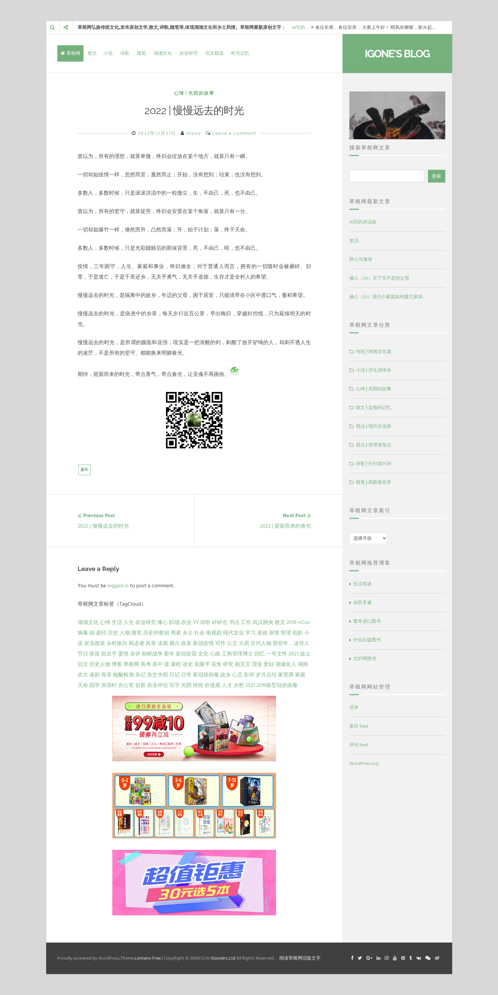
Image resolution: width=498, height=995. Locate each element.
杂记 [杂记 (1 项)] (140, 675)
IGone (193, 133)
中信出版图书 (367, 640)
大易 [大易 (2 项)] (244, 643)
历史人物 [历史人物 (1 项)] (99, 664)
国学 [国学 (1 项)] (94, 685)
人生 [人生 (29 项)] (128, 622)
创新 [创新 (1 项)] (140, 685)
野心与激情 (360, 259)
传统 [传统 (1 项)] (198, 685)
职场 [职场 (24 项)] (174, 622)
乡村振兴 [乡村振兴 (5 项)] (116, 643)
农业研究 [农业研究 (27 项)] (145, 622)
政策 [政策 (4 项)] (186, 643)
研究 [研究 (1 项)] (228, 664)
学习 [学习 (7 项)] (250, 633)
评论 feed (358, 745)
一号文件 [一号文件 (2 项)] (276, 654)
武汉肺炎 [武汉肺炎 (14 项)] (262, 622)
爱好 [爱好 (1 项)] (269, 664)
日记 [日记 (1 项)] (174, 675)
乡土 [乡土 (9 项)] (187, 633)
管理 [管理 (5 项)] (286, 633)
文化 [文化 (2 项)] (203, 654)
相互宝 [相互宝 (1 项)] (242, 664)
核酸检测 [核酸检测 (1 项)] (123, 675)
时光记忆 (240, 53)
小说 (108, 53)
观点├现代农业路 (373, 426)
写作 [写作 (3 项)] (220, 643)
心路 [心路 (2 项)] (215, 654)
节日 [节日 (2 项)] (83, 654)
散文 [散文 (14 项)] (280, 622)
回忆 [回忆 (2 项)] (259, 654)
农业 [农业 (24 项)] (186, 622)
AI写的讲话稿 (362, 222)
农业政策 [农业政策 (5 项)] (94, 643)
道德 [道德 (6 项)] (262, 633)
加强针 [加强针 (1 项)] (109, 685)
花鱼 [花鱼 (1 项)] (216, 664)
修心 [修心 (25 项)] (162, 622)
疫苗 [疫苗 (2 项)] (94, 654)
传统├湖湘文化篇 (373, 351)
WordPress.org (363, 763)
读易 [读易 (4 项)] (162, 643)
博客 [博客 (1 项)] (117, 664)
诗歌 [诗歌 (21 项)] (205, 622)
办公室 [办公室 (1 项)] (126, 685)
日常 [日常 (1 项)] (186, 675)
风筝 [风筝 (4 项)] (151, 643)
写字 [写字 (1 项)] (174, 685)
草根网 (70, 53)
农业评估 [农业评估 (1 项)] (157, 685)
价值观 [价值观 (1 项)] (212, 685)
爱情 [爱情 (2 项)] (123, 654)
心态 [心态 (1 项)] (237, 675)
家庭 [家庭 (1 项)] (300, 675)
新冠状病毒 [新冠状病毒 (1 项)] (206, 675)
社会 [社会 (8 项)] (199, 633)
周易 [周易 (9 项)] (176, 633)
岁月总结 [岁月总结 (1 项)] (266, 675)
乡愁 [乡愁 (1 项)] (238, 685)
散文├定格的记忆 (373, 407)
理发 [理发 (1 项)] (257, 664)
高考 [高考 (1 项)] (145, 664)
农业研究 (188, 53)
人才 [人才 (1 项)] (227, 685)
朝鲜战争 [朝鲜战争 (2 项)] (152, 654)
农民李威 (362, 602)
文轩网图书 (364, 658)
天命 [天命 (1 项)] (83, 685)
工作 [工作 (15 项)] (246, 622)
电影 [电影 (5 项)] (297, 633)
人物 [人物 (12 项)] (125, 633)
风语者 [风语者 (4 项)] (136, 643)
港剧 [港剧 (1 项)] (94, 675)
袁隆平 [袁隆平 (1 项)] (202, 664)
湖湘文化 (163, 53)
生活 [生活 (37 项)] (117, 622)
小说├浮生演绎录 (373, 370)
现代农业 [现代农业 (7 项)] (233, 633)
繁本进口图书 (367, 621)
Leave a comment (234, 133)
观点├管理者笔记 (373, 445)
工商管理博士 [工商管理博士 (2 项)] (237, 654)
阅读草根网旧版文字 (300, 958)
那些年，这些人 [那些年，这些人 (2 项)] (291, 643)
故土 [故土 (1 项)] (305, 654)
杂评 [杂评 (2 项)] (135, 654)
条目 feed (358, 726)
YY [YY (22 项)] (196, 622)
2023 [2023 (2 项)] (293, 654)
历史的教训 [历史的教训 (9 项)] (156, 633)
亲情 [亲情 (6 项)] (274, 633)
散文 (92, 53)
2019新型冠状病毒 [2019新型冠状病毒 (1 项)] (277, 685)
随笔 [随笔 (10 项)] (136, 633)
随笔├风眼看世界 (373, 482)
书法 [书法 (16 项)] (234, 622)
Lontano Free (148, 958)
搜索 (436, 176)
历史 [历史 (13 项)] (113, 633)
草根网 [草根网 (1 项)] (131, 664)
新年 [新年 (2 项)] (169, 654)
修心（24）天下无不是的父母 (379, 278)
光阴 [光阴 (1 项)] (186, 685)
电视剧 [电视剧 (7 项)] (214, 633)
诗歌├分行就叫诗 (373, 463)
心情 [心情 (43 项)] (105, 622)
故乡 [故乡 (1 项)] (225, 675)
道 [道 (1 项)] (166, 664)
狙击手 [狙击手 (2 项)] (109, 654)
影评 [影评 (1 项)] (249, 675)
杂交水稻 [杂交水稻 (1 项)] (157, 675)
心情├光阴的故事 (194, 93)
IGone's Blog (397, 54)
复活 (354, 240)
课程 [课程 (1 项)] (176, 664)
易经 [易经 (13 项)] (101, 633)
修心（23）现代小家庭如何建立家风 (386, 297)
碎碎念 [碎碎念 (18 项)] (220, 622)
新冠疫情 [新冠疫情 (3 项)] (203, 643)
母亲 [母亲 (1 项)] (106, 675)
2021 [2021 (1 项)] (250, 685)
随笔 (141, 53)
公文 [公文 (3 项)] (232, 643)
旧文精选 (214, 53)
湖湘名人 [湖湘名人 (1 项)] (285, 664)
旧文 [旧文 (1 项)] (83, 664)
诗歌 (124, 53)
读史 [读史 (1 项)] (187, 664)
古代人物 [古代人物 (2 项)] (260, 643)
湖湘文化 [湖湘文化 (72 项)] (88, 622)
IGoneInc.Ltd (223, 958)
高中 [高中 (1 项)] (157, 664)
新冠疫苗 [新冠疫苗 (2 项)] (186, 654)
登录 (354, 707)
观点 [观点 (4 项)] (174, 643)
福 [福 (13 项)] (92, 633)
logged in (118, 585)
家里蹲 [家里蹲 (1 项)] (286, 675)
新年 (84, 470)
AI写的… (300, 27)
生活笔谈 (362, 584)
